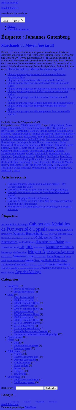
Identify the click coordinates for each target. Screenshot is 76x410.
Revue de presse (22, 348)
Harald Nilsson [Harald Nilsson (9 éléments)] (28, 242)
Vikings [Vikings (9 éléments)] (11, 272)
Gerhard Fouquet (36, 139)
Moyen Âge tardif (43, 164)
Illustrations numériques (26, 357)
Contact (11, 26)
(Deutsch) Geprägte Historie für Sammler (28, 198)
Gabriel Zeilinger (54, 136)
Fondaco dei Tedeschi (43, 133)
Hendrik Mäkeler (10, 8)
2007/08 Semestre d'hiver (26, 314)
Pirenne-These (51, 159)
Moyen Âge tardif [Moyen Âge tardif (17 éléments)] (62, 252)
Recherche (13, 286)
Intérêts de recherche (24, 288)
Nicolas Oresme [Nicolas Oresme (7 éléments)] (6, 257)
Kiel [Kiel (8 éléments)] (17, 247)
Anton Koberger (17, 128)
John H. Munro (20, 150)
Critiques (18, 371)
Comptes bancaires (36, 128)
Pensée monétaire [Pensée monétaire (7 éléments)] (40, 257)
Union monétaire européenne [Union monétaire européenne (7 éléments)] (29, 268)
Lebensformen (8, 153)
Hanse (40, 142)
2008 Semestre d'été (24, 317)
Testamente (7, 167)
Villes (56, 164)
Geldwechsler (19, 139)
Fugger (41, 136)
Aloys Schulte (57, 125)
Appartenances (15, 337)
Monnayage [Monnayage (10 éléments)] (6, 252)
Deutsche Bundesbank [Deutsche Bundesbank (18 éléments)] (27, 233)
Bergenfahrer (59, 128)
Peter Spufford (14, 159)
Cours (11, 294)
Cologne (59, 150)
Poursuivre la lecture (36, 69)
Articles (18, 354)
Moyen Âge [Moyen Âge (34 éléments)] (39, 251)
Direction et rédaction (25, 359)
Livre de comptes (42, 162)
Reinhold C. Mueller (62, 162)
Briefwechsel (7, 130)
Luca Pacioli (41, 153)
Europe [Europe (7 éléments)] (45, 234)
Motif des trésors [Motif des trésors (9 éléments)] (20, 252)
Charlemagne (36, 150)
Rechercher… (8, 388)
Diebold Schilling (57, 130)
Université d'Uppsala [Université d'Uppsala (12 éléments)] (51, 267)
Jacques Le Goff (18, 147)
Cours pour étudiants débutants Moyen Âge (36, 334)
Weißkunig (6, 170)
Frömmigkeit (30, 136)
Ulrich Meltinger (22, 167)
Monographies (21, 365)
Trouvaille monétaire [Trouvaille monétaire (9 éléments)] (10, 268)
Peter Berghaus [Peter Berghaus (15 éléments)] (56, 256)
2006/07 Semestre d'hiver (26, 308)
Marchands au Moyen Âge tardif (27, 45)
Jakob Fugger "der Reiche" (41, 147)
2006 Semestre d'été (31, 125)
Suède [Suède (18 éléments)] (29, 260)
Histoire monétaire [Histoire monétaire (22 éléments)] (50, 242)
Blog (16, 342)
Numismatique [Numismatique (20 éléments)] (23, 256)
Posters (17, 368)
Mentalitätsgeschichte (24, 156)
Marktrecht (54, 153)
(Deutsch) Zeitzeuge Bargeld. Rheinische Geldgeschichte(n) (38, 189)
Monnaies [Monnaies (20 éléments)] (67, 247)
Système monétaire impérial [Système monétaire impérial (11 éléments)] (15, 264)
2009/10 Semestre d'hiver (26, 320)
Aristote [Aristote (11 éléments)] (5, 224)
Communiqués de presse (26, 345)
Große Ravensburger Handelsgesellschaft (35, 140)
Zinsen (17, 170)
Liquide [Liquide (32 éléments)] (26, 246)
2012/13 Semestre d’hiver (27, 328)
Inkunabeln (60, 145)
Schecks (29, 164)
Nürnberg (41, 156)
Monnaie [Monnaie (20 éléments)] (52, 247)
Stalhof (64, 164)
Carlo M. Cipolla (38, 130)
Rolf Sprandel (16, 164)
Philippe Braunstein (33, 159)
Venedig (52, 167)
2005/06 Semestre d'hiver (26, 303)
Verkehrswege (64, 167)
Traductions (20, 374)
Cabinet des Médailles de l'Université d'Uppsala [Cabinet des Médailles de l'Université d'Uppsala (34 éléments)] (35, 226)
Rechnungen (26, 162)
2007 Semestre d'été (24, 311)
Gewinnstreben (53, 139)
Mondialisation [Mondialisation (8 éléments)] (39, 247)
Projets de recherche (24, 291)
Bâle (49, 128)
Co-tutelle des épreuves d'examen (31, 331)
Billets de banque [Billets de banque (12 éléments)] (19, 224)
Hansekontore (52, 142)
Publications (14, 351)
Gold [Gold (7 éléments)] (19, 242)
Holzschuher (47, 145)
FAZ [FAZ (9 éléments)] (51, 234)
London (21, 153)
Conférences (14, 376)
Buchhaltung (22, 130)
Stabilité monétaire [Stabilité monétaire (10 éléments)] (16, 260)
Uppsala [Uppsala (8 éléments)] (65, 268)
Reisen (4, 164)
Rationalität (66, 159)
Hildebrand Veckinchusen (27, 145)
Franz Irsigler (15, 136)
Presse (11, 339)
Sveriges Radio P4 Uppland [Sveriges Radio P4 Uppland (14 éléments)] (50, 260)
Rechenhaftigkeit (9, 162)
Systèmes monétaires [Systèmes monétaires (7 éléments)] (37, 265)
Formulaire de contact (19, 29)
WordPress (30, 407)
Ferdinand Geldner (21, 133)
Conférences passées (24, 382)
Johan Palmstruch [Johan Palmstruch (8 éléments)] (8, 247)
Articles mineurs (22, 362)
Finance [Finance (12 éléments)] (62, 233)
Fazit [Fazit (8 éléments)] (55, 234)
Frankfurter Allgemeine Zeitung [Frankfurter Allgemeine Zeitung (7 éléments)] (24, 238)
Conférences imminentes (26, 379)
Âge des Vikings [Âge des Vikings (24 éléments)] (28, 272)
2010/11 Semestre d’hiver (27, 322)
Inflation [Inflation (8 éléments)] (67, 242)
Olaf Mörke (53, 156)
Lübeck (30, 153)
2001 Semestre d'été (24, 297)
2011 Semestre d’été (24, 325)
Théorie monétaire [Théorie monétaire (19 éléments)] (57, 264)
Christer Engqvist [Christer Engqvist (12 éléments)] (57, 229)
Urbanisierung (39, 167)
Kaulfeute (49, 150)
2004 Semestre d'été (24, 300)
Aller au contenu (9, 2)
